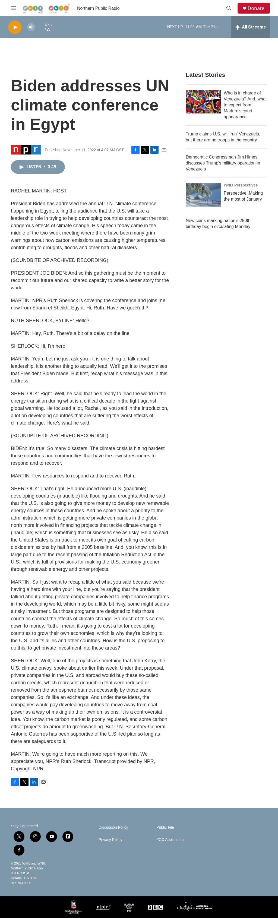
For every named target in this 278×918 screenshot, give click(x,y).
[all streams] (250, 27)
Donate (256, 8)
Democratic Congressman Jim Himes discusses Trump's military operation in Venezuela (223, 163)
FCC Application (170, 840)
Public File (165, 827)
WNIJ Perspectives (241, 185)
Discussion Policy (113, 827)
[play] (15, 27)
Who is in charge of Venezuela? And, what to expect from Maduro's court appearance (245, 105)
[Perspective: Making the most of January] (203, 195)
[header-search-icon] (229, 8)
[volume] (31, 27)
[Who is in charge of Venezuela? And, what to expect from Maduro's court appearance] (203, 101)
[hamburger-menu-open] (13, 8)
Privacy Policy (110, 840)
